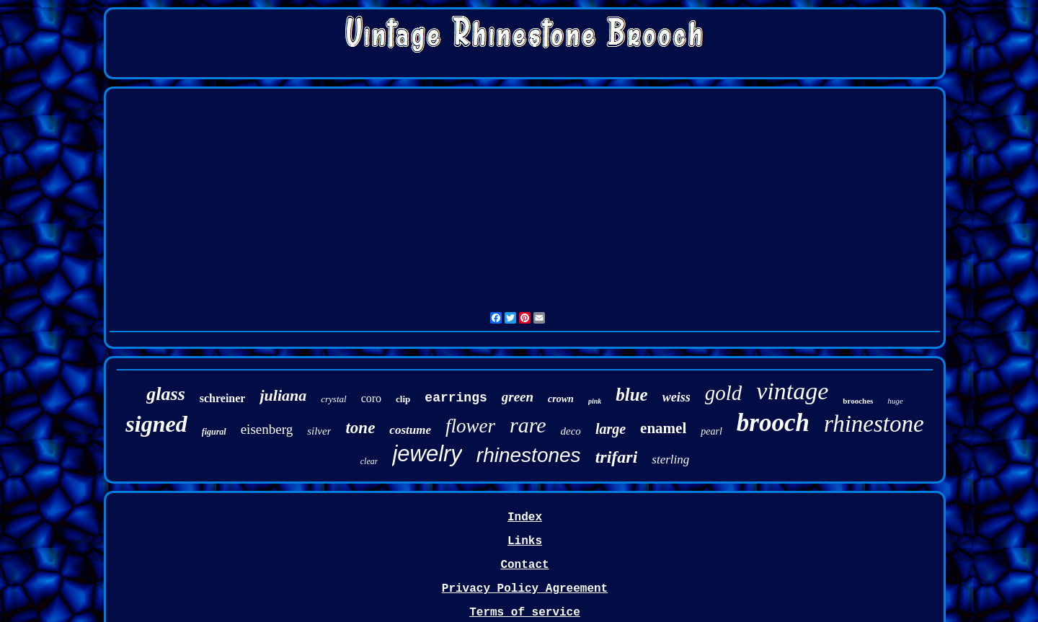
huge (894, 400)
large (610, 429)
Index (524, 517)
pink (594, 401)
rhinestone (874, 424)
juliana (283, 395)
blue (631, 394)
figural (214, 432)
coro (371, 398)
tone (360, 428)
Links (524, 541)
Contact (524, 565)
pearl (711, 431)
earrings (456, 398)
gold (723, 392)
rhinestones (528, 455)
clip (403, 399)
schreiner (223, 398)
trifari (616, 457)
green (517, 396)
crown (561, 399)
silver (319, 431)
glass (165, 393)
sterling (670, 459)
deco (571, 431)
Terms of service (524, 612)
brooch (773, 423)
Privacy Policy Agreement (525, 588)
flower (470, 426)
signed (156, 424)
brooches (858, 400)
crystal (333, 399)
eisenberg (267, 429)
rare (528, 425)
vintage (792, 391)
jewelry (426, 453)
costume (410, 430)
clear (369, 461)
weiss (676, 397)
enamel (663, 428)
